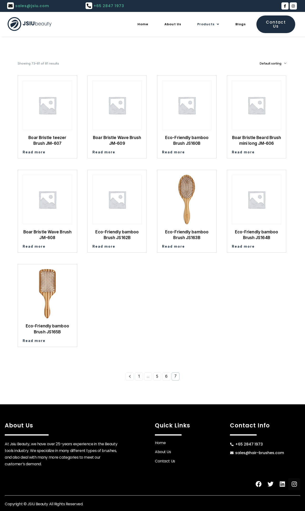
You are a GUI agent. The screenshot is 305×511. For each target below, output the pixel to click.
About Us (162, 24)
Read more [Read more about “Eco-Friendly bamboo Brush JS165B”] (34, 341)
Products (202, 24)
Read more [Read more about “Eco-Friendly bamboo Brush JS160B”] (173, 152)
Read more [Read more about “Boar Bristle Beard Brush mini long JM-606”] (243, 152)
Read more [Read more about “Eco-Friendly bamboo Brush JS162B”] (103, 246)
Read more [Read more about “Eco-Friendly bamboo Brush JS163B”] (173, 246)
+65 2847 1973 (109, 6)
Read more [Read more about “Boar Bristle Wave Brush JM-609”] (103, 152)
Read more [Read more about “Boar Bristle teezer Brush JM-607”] (34, 152)
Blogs (239, 24)
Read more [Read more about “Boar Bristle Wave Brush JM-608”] (34, 246)
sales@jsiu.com (32, 6)
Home (128, 24)
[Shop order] (266, 63)
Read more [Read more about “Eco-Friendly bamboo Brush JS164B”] (243, 246)
